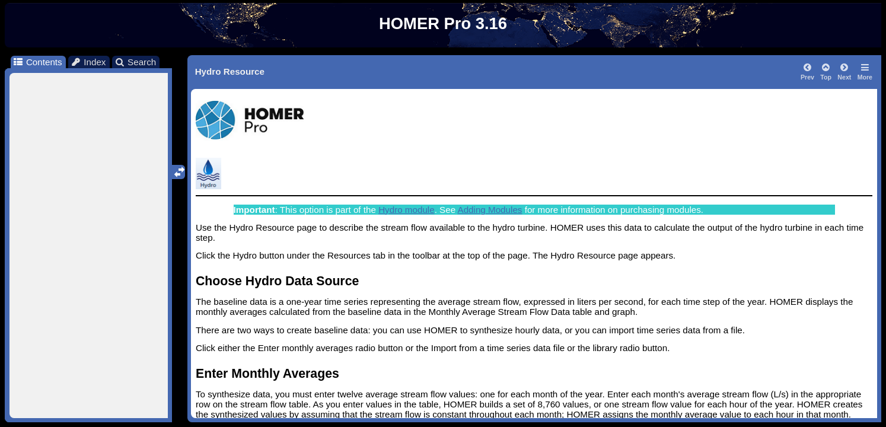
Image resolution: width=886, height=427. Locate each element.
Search (135, 62)
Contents (37, 62)
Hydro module (406, 210)
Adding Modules (490, 210)
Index (88, 62)
